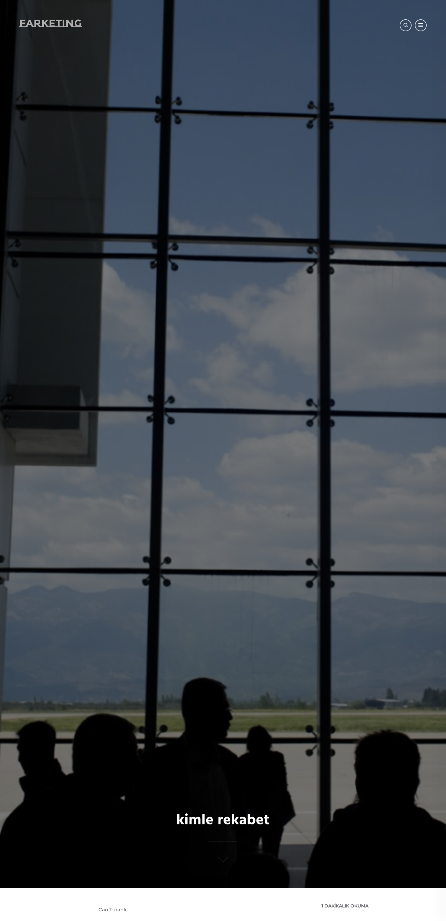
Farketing (50, 23)
